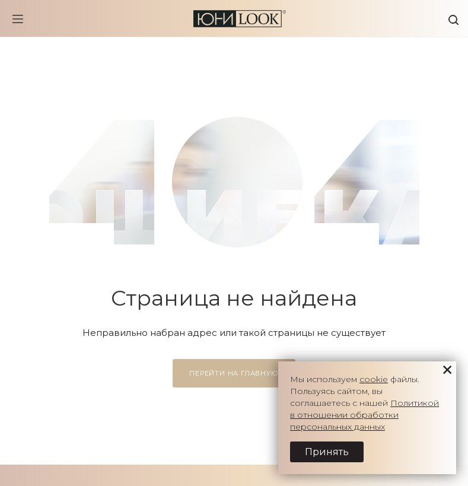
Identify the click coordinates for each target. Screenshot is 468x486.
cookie (373, 379)
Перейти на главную (233, 373)
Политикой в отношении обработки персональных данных (364, 415)
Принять (327, 452)
